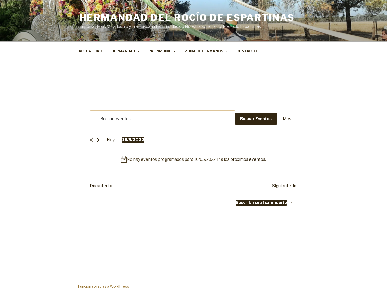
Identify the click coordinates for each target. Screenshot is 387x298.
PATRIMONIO (162, 51)
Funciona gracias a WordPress (103, 286)
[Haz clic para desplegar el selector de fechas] (133, 140)
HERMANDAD (125, 51)
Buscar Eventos (256, 118)
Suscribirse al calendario (261, 202)
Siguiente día (284, 185)
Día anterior (101, 185)
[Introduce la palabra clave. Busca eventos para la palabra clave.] (162, 118)
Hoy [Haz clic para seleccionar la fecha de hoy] (111, 139)
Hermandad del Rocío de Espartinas (187, 17)
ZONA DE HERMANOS (206, 51)
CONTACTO (246, 51)
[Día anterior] (91, 139)
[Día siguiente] (98, 139)
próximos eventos (247, 159)
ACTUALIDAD (90, 51)
